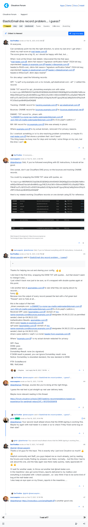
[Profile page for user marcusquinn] (5, 160)
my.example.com (35, 124)
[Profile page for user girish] (5, 420)
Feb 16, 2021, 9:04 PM (35, 418)
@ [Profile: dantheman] (16, 162)
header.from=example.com (57, 334)
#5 (84, 418)
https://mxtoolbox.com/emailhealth (38, 501)
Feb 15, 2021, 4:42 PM (34, 254)
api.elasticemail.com (70, 105)
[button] (3, 523)
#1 (84, 41)
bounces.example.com (46, 109)
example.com (23, 129)
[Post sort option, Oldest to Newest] (13, 33)
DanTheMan (14, 41)
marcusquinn (15, 159)
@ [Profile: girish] (13, 448)
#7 (84, 497)
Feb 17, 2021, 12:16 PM (35, 497)
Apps (62, 5)
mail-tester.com (39, 51)
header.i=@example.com (57, 64)
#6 (84, 444)
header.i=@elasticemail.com (61, 70)
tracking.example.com (46, 105)
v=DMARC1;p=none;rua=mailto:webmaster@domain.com (37, 117)
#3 (84, 254)
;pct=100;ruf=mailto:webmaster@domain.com (31, 120)
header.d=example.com (33, 64)
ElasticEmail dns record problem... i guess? (48, 257)
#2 (84, 159)
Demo (69, 5)
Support (7, 26)
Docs (75, 5)
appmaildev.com (36, 288)
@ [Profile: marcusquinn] (16, 257)
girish (12, 418)
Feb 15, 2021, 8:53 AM (34, 41)
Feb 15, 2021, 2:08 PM (35, 159)
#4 (84, 381)
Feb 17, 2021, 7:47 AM (34, 444)
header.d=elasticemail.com (34, 70)
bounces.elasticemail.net (72, 109)
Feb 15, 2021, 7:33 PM (35, 381)
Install (81, 5)
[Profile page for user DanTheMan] (5, 42)
